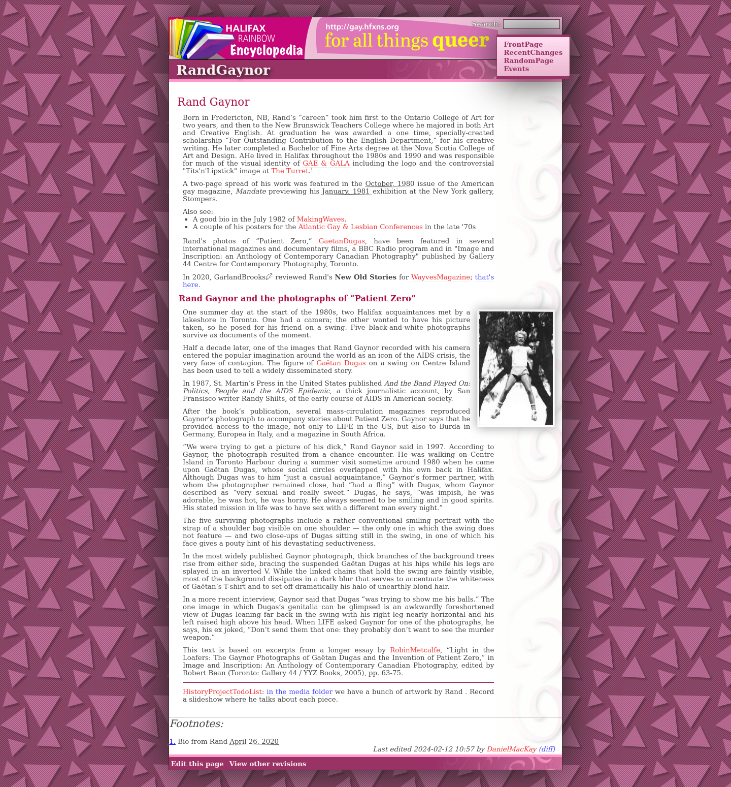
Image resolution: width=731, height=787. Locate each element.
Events (516, 69)
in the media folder (300, 692)
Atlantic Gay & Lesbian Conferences (360, 227)
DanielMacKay (511, 749)
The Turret (289, 171)
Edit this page (197, 764)
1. (172, 741)
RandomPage (528, 60)
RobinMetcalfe (415, 650)
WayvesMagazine (440, 277)
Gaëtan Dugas (341, 363)
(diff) (547, 749)
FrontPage (523, 44)
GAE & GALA (326, 163)
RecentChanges (533, 52)
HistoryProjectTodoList (222, 692)
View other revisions (268, 764)
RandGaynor (223, 70)
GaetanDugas (342, 241)
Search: (486, 24)
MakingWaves (321, 219)
